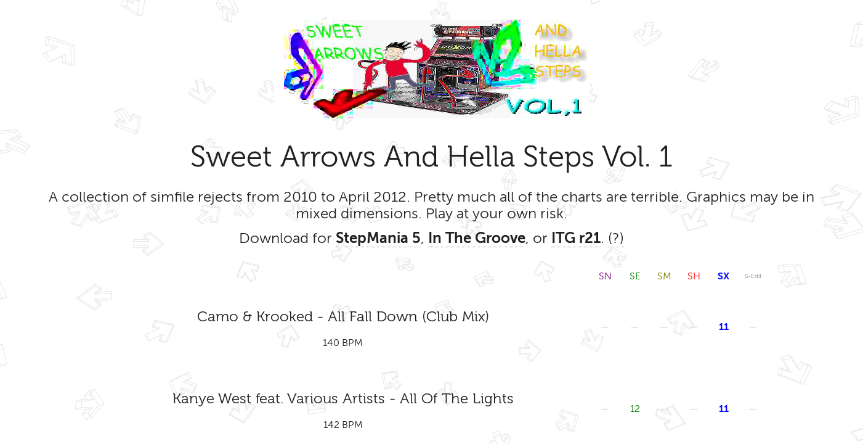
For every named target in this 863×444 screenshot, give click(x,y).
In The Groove (476, 238)
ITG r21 (576, 238)
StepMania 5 (378, 238)
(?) (616, 238)
